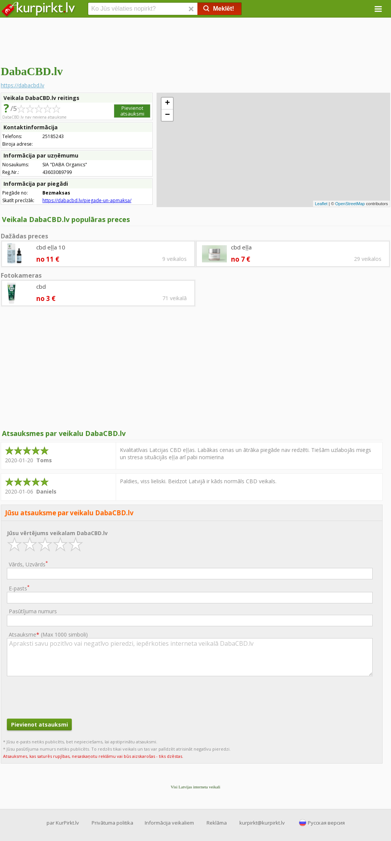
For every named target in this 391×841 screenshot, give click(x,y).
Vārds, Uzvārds (28, 564)
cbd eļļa (241, 247)
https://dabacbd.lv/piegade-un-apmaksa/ (86, 200)
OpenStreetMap (350, 203)
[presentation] (65, 696)
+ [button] (167, 103)
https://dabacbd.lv (22, 85)
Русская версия (326, 822)
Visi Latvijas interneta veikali (195, 787)
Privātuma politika (112, 822)
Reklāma (217, 822)
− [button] (167, 115)
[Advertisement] (195, 40)
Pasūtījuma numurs (33, 611)
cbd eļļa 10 (50, 247)
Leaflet (321, 203)
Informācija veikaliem (169, 822)
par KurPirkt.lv (63, 822)
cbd (41, 286)
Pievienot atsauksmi (132, 111)
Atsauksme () (48, 634)
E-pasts (19, 588)
